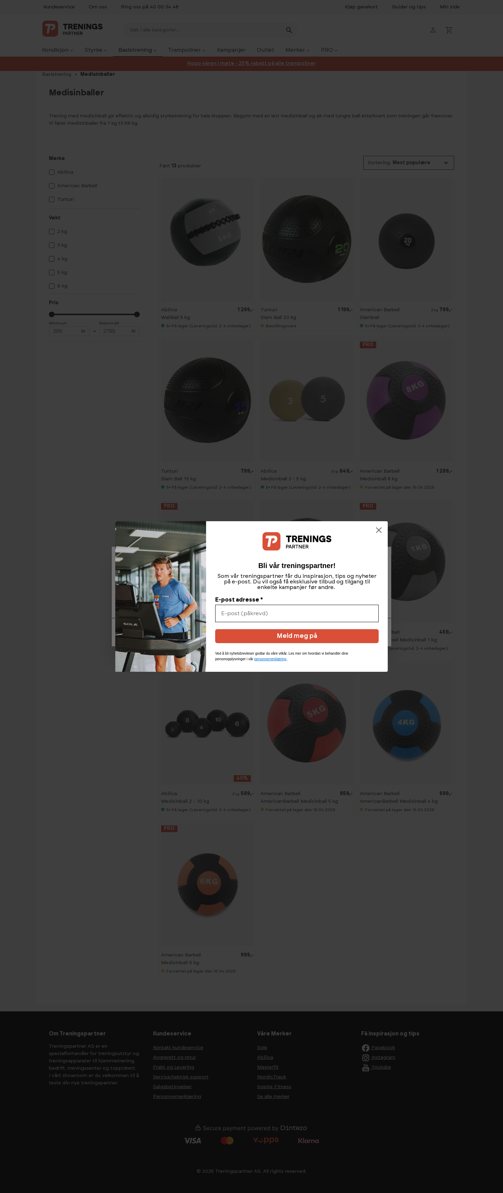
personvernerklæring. (270, 659)
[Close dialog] (379, 530)
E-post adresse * (239, 600)
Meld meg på (297, 636)
